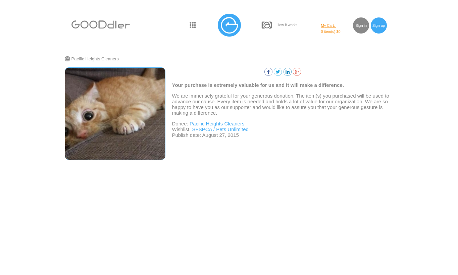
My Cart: (328, 25)
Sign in (361, 25)
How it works (286, 25)
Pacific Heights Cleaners (95, 58)
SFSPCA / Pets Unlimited (220, 129)
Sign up (378, 25)
